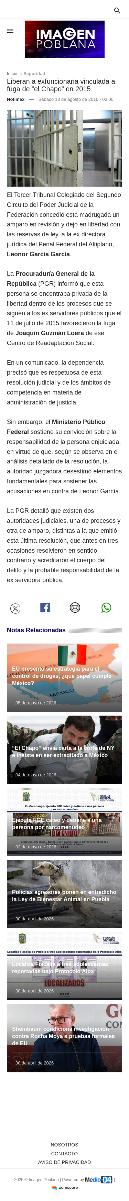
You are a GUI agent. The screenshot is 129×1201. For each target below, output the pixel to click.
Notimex (15, 99)
